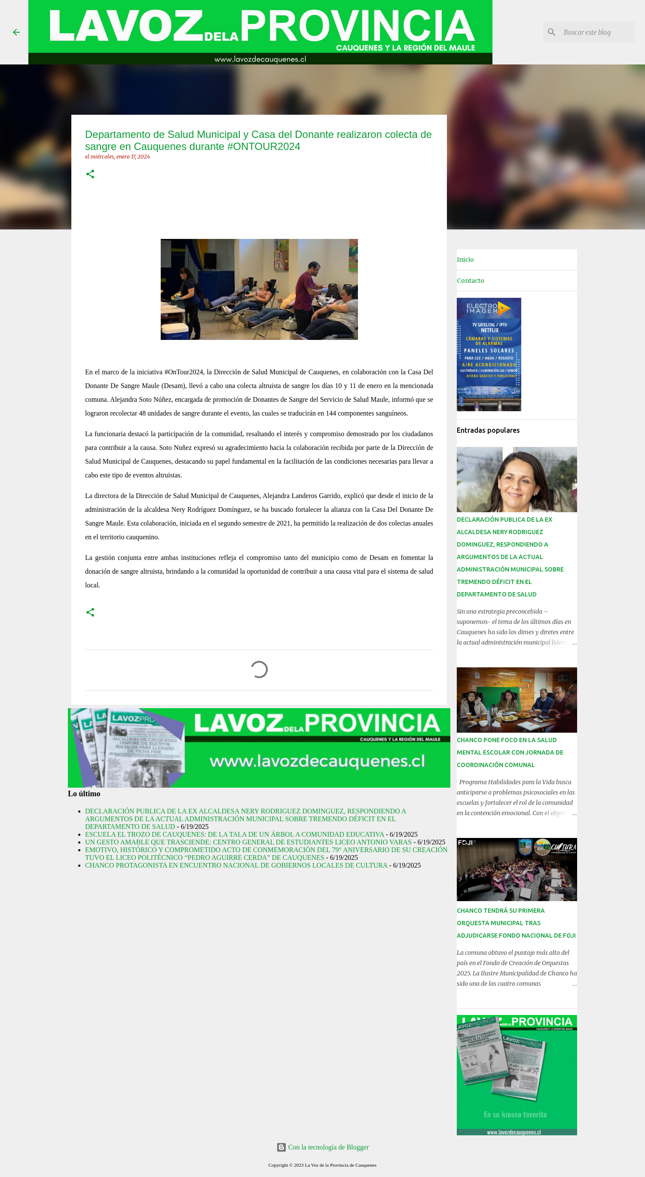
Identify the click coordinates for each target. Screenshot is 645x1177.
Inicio (465, 259)
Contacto (470, 280)
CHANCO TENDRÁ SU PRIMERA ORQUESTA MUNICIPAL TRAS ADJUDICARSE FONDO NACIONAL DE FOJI (516, 923)
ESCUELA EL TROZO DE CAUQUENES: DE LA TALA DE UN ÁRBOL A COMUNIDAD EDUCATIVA (234, 834)
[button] (90, 174)
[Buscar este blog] (589, 32)
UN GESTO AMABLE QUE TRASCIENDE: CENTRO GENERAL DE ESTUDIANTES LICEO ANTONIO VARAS (248, 842)
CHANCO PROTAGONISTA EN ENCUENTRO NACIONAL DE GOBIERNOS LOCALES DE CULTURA (236, 865)
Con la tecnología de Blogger (322, 1147)
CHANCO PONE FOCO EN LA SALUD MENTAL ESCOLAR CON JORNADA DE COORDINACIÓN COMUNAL (510, 752)
